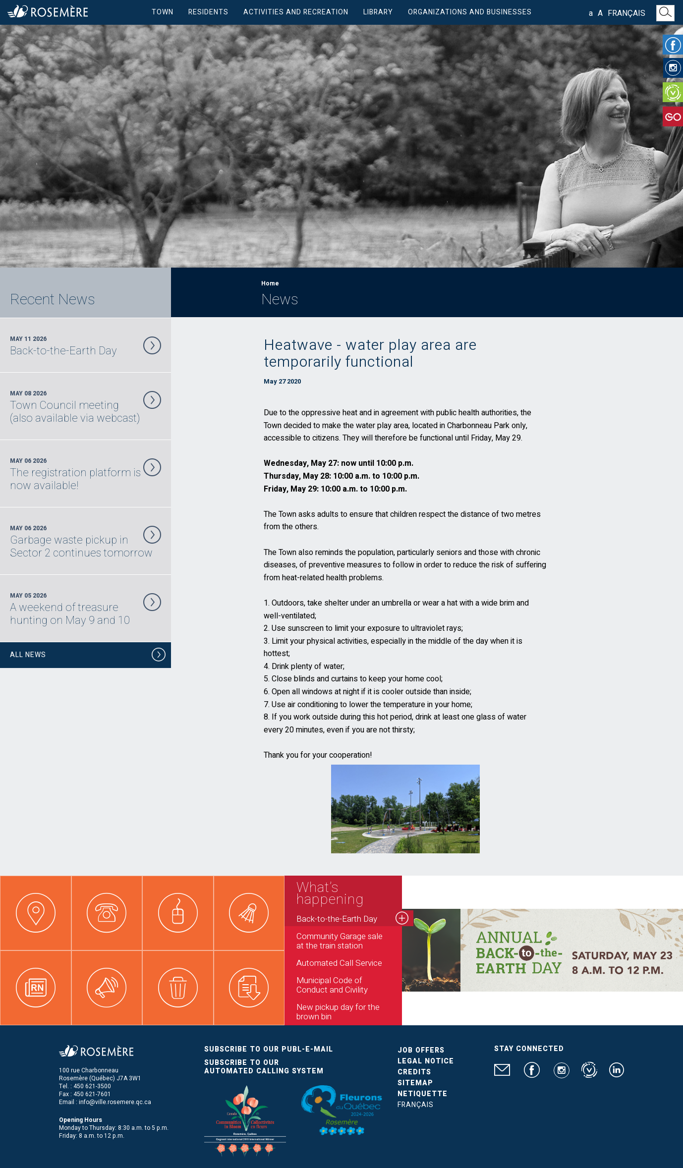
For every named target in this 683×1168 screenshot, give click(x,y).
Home (270, 283)
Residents (208, 12)
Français (626, 13)
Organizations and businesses (470, 12)
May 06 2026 (85, 474)
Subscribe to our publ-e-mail (268, 1049)
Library (378, 12)
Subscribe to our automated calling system (264, 1066)
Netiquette (423, 1094)
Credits (414, 1072)
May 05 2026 (85, 609)
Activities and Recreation (295, 12)
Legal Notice (426, 1061)
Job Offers (421, 1050)
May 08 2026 (85, 407)
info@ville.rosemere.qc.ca (115, 1102)
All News (88, 656)
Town (162, 12)
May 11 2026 (85, 345)
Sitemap (415, 1083)
